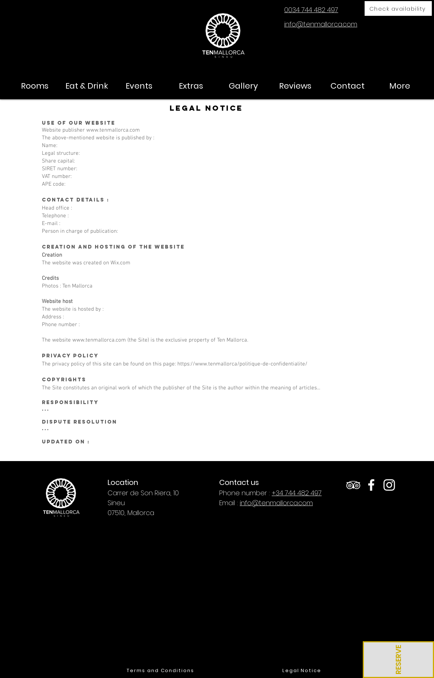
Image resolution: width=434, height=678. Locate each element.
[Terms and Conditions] (160, 670)
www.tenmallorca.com (113, 130)
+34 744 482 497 (297, 492)
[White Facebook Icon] (371, 485)
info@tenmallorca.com (276, 502)
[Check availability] (398, 8)
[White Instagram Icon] (389, 485)
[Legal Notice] (302, 670)
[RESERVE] (398, 659)
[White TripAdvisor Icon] (353, 485)
